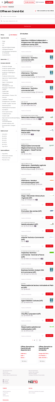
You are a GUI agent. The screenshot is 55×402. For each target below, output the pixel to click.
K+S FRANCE (42, 355)
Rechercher (27, 26)
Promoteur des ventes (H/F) (31, 211)
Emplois (5, 6)
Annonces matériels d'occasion (36, 391)
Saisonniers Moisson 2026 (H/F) (32, 117)
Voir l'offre (49, 51)
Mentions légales (33, 373)
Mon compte (32, 393)
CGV (7, 372)
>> (39, 340)
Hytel (4, 394)
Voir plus (24, 361)
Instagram (6, 383)
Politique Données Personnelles (36, 375)
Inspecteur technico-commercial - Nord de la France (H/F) (32, 255)
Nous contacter (7, 373)
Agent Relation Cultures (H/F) (32, 301)
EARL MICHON (43, 357)
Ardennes (24, 353)
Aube (22, 355)
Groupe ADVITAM (44, 353)
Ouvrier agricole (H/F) (29, 103)
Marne (23, 357)
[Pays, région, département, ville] (28, 21)
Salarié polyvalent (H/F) (29, 224)
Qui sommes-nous (7, 370)
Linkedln (5, 381)
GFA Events (6, 396)
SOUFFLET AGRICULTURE (27, 56)
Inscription (49, 2)
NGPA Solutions (7, 391)
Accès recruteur (29, 2)
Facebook (6, 380)
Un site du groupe (32, 380)
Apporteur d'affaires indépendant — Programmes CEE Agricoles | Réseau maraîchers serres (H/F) (34, 42)
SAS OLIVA (23, 325)
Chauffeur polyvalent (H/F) (31, 314)
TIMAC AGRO (24, 235)
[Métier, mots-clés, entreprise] (28, 16)
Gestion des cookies (34, 372)
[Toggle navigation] (2, 2)
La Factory (5, 393)
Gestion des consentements (10, 375)
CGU (4, 372)
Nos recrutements (33, 370)
